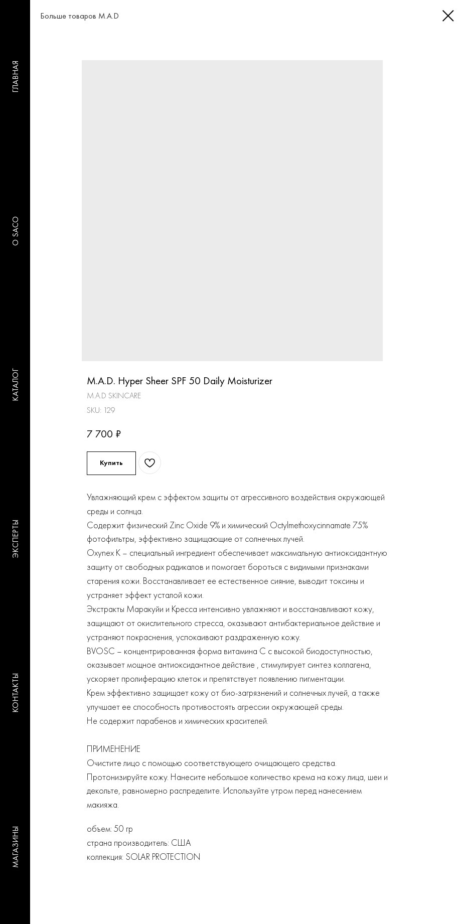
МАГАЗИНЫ (15, 847)
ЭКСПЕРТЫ (15, 539)
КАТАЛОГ (15, 385)
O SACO (15, 231)
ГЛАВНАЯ (15, 77)
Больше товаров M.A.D (69, 16)
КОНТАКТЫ (15, 693)
